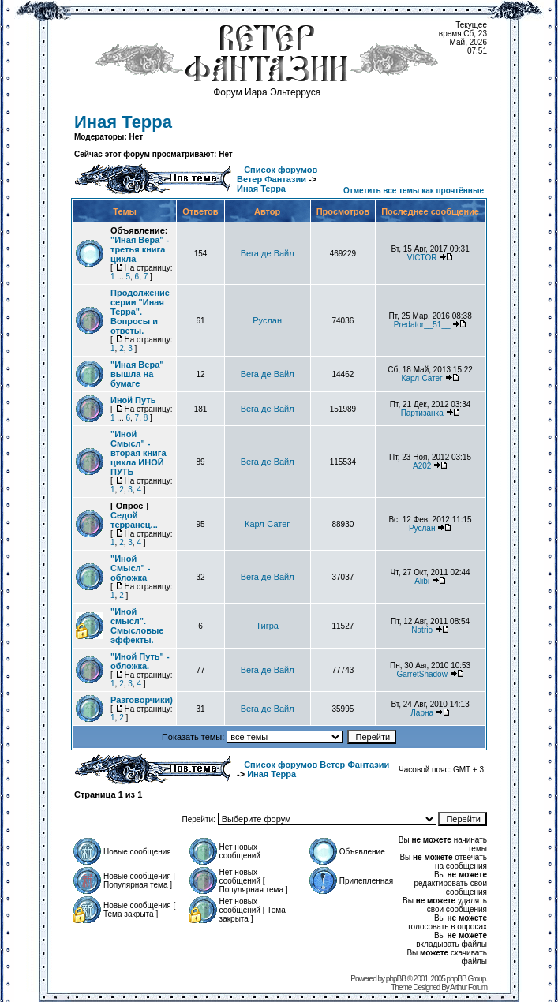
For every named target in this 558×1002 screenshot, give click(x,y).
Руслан (267, 320)
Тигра (267, 625)
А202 (422, 466)
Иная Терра (123, 122)
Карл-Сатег (422, 378)
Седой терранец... (134, 519)
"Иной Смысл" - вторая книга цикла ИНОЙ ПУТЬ (138, 453)
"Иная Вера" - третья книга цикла (139, 249)
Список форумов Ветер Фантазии (277, 174)
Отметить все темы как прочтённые (413, 190)
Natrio (422, 630)
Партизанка (422, 413)
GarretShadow (421, 674)
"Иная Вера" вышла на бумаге (136, 374)
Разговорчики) (141, 700)
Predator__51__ (422, 324)
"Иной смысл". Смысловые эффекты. (136, 626)
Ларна (421, 713)
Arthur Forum (468, 987)
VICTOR (422, 257)
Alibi (421, 581)
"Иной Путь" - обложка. (140, 661)
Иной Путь (132, 400)
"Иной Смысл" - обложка (130, 568)
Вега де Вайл (267, 253)
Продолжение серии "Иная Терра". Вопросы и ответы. (140, 311)
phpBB (396, 978)
